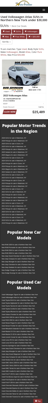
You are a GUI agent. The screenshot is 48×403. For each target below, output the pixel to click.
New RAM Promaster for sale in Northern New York (18, 247)
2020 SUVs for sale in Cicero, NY (12, 212)
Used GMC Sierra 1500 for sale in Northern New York (19, 363)
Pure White (19, 37)
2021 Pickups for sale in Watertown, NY (15, 209)
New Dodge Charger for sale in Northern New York (18, 270)
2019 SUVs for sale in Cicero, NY (12, 217)
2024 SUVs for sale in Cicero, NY (12, 158)
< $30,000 (34, 37)
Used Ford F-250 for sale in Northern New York (17, 382)
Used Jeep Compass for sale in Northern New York (18, 357)
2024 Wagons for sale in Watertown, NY (15, 169)
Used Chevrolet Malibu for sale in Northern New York (19, 391)
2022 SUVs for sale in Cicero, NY (12, 189)
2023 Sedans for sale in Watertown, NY (14, 186)
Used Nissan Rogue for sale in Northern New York (18, 323)
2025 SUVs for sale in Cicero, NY (12, 143)
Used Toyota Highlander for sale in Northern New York (19, 303)
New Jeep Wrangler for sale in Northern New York (18, 262)
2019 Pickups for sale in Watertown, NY (15, 223)
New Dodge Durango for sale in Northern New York (18, 273)
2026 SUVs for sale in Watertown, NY (14, 138)
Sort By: (6, 42)
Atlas (5, 37)
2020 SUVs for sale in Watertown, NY (14, 214)
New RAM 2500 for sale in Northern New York (17, 250)
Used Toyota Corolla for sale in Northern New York (18, 309)
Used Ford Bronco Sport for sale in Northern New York (19, 377)
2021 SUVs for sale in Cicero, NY (12, 203)
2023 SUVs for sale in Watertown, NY (14, 178)
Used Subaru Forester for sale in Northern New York (19, 314)
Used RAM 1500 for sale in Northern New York (17, 317)
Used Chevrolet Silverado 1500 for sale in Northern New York (20, 386)
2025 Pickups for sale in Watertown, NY (15, 149)
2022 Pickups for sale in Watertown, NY (15, 197)
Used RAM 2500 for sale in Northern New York (17, 320)
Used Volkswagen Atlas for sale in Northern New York (19, 297)
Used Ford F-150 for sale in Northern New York (17, 374)
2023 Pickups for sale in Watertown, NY (15, 183)
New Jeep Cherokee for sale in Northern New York (18, 264)
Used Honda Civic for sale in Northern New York (17, 360)
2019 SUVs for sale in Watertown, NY (14, 220)
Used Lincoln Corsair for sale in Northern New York (18, 337)
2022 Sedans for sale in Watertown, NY (14, 200)
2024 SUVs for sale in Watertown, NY (14, 160)
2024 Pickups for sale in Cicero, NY (13, 163)
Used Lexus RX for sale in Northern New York (16, 340)
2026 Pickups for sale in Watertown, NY (15, 141)
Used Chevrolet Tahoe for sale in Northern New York (19, 394)
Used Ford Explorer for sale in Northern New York (18, 380)
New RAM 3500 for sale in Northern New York (17, 253)
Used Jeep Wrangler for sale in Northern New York (18, 351)
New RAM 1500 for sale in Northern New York (17, 244)
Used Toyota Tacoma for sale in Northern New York (18, 306)
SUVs (17, 31)
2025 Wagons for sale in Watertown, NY (15, 155)
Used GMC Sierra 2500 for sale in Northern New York (19, 365)
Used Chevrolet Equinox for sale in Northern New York (19, 388)
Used (6, 31)
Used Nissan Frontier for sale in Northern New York (18, 326)
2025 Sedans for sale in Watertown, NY (14, 152)
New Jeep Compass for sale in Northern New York (18, 259)
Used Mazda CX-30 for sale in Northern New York (18, 334)
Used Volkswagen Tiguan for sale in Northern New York (20, 294)
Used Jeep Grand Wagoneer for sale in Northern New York (21, 354)
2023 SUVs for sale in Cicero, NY (12, 175)
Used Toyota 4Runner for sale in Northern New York (18, 311)
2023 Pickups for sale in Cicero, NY (13, 180)
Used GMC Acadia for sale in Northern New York (17, 371)
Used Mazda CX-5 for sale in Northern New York (17, 331)
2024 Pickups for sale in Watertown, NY (15, 166)
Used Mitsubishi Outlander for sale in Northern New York (20, 328)
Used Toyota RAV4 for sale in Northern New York (18, 300)
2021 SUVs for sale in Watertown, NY (14, 206)
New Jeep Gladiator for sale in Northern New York (18, 267)
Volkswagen (31, 31)
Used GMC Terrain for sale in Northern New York (17, 368)
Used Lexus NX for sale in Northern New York (16, 343)
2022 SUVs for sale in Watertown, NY (14, 192)
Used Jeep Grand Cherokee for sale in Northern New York (21, 348)
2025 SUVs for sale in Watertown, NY (14, 146)
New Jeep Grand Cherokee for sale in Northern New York (20, 256)
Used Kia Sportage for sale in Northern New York (18, 345)
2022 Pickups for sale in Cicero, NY (13, 195)
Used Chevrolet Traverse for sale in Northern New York (19, 397)
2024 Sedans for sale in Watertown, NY (14, 172)
